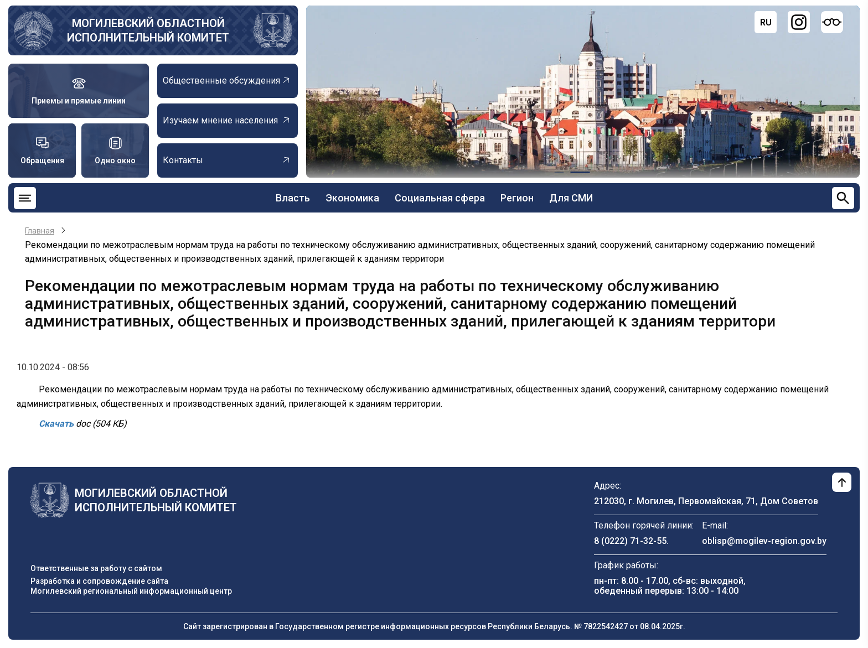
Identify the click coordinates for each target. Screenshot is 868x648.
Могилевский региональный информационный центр (131, 591)
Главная (39, 230)
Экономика (352, 198)
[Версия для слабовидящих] (832, 22)
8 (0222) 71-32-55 (630, 541)
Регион (517, 198)
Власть (293, 198)
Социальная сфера (440, 198)
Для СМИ (571, 198)
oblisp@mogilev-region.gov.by (764, 541)
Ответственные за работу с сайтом (96, 568)
